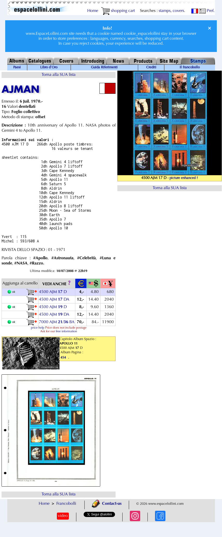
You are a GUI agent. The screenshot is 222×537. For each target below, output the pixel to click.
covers (178, 11)
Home (92, 11)
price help (37, 327)
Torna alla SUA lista (59, 75)
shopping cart (118, 11)
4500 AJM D (53, 292)
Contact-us (107, 504)
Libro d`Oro (48, 67)
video (63, 516)
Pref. (206, 11)
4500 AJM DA (54, 299)
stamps (165, 11)
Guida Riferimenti (104, 67)
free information (66, 331)
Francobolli (66, 504)
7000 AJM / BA (57, 322)
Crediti (151, 67)
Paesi (17, 67)
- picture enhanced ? (182, 178)
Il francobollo (190, 67)
